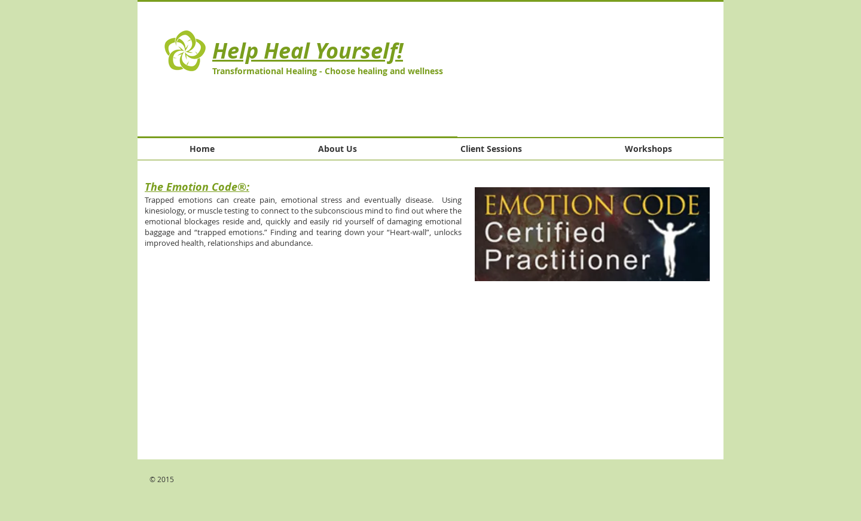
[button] (590, 69)
